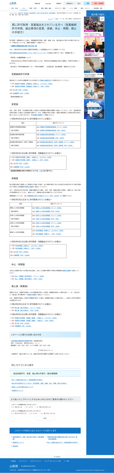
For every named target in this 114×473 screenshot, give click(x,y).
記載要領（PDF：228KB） (22, 255)
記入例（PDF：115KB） (21, 90)
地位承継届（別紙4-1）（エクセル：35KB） (50, 230)
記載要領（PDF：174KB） (21, 93)
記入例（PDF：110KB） (21, 163)
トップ (11, 13)
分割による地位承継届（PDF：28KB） (48, 226)
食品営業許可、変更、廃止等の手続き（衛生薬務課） (42, 13)
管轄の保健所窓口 (46, 80)
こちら (41, 171)
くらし (15, 13)
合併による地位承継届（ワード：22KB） (49, 215)
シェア (50, 19)
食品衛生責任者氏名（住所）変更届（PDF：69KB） (56, 145)
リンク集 (66, 461)
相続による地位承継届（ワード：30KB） (49, 208)
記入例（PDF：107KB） (22, 323)
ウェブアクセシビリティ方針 (52, 461)
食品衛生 (26, 13)
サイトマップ (23, 461)
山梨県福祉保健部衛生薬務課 (20, 341)
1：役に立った (17, 407)
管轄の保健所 (38, 115)
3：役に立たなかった (44, 407)
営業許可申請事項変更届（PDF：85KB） (53, 130)
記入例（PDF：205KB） (21, 252)
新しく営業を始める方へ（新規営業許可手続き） (27, 380)
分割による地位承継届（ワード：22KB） (49, 223)
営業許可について (17, 390)
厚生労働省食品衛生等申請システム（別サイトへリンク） (28, 53)
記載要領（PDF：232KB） (23, 326)
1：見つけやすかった (19, 413)
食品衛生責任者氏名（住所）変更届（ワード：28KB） (57, 142)
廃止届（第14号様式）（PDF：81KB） (27, 310)
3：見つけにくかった (48, 413)
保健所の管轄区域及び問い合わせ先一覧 (24, 46)
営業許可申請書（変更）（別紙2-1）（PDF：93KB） (32, 160)
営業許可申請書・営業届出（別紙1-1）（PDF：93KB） (32, 86)
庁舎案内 (13, 461)
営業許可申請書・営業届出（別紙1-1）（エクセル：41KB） (34, 84)
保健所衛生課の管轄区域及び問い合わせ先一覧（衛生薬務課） (62, 438)
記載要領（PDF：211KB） (22, 167)
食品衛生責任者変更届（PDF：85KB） (52, 138)
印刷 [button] (56, 19)
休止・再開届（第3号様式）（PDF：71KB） (29, 279)
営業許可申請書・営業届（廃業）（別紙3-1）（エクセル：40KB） (36, 318)
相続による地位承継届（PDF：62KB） (48, 211)
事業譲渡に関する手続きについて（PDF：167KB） (43, 196)
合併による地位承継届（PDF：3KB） (48, 219)
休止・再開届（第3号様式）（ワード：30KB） (30, 276)
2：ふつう (29, 407)
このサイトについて (35, 461)
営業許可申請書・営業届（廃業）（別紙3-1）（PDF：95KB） (34, 321)
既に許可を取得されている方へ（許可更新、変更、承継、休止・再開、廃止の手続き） (40, 383)
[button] (37, 3)
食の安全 (20, 13)
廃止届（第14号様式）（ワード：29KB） (28, 308)
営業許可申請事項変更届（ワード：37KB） (54, 127)
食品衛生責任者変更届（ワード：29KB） (53, 134)
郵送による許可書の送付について (22, 387)
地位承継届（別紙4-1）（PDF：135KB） (49, 234)
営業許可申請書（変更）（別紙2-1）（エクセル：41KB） (33, 157)
